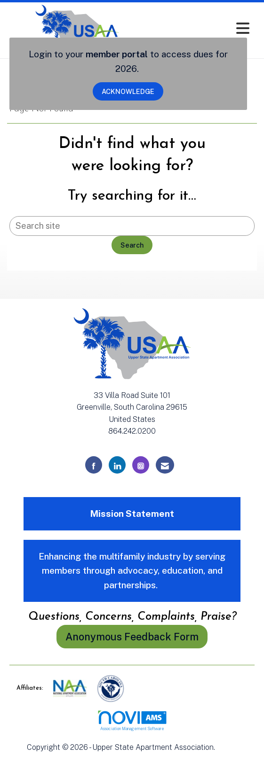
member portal (117, 54)
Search (132, 245)
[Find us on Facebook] (93, 465)
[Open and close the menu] (201, 28)
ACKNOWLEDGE (128, 91)
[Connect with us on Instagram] (140, 465)
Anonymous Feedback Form (132, 637)
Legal (227, 747)
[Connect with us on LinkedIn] (117, 465)
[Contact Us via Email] (165, 465)
